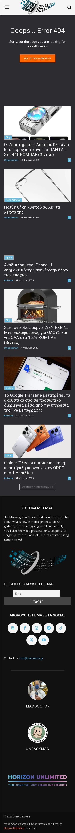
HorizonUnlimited (14, 828)
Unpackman (11, 159)
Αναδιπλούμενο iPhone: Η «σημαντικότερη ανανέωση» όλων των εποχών (36, 270)
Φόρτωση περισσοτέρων (38, 487)
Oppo (9, 455)
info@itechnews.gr (31, 658)
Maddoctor (37, 706)
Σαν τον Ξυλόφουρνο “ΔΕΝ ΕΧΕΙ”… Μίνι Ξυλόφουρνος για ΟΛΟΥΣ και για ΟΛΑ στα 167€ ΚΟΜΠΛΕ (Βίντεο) (36, 335)
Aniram (8, 280)
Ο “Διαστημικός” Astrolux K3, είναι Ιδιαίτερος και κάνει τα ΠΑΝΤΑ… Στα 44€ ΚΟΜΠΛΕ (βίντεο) (36, 149)
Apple (9, 257)
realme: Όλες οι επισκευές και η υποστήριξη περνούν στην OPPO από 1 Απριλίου (34, 467)
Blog (8, 137)
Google (9, 388)
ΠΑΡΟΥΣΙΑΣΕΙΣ (13, 199)
